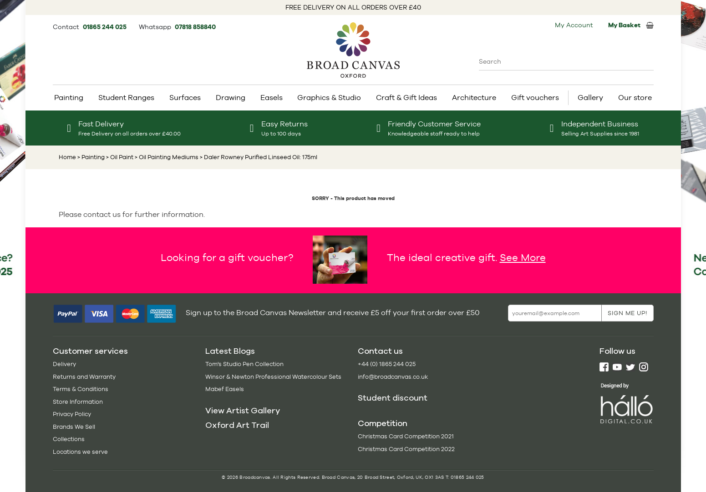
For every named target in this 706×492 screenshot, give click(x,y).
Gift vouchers (535, 97)
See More (523, 257)
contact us (102, 214)
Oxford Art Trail (237, 425)
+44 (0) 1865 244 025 (387, 364)
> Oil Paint (119, 157)
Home (67, 157)
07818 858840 (195, 26)
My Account (574, 25)
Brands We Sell (74, 426)
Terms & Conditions (80, 389)
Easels (271, 97)
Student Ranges (126, 97)
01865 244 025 (105, 26)
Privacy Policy (72, 414)
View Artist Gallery (242, 410)
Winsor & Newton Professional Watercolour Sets (273, 376)
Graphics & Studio (329, 97)
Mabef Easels (224, 389)
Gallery (590, 97)
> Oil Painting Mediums (165, 157)
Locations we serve (80, 451)
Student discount (392, 397)
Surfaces (185, 97)
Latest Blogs (230, 351)
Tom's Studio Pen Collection (244, 364)
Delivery (64, 364)
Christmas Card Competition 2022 (406, 449)
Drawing (230, 97)
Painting (68, 97)
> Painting (91, 157)
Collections (69, 439)
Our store (635, 97)
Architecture (474, 97)
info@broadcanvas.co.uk (393, 376)
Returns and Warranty (84, 376)
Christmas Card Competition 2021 (406, 436)
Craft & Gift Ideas (406, 97)
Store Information (78, 401)
